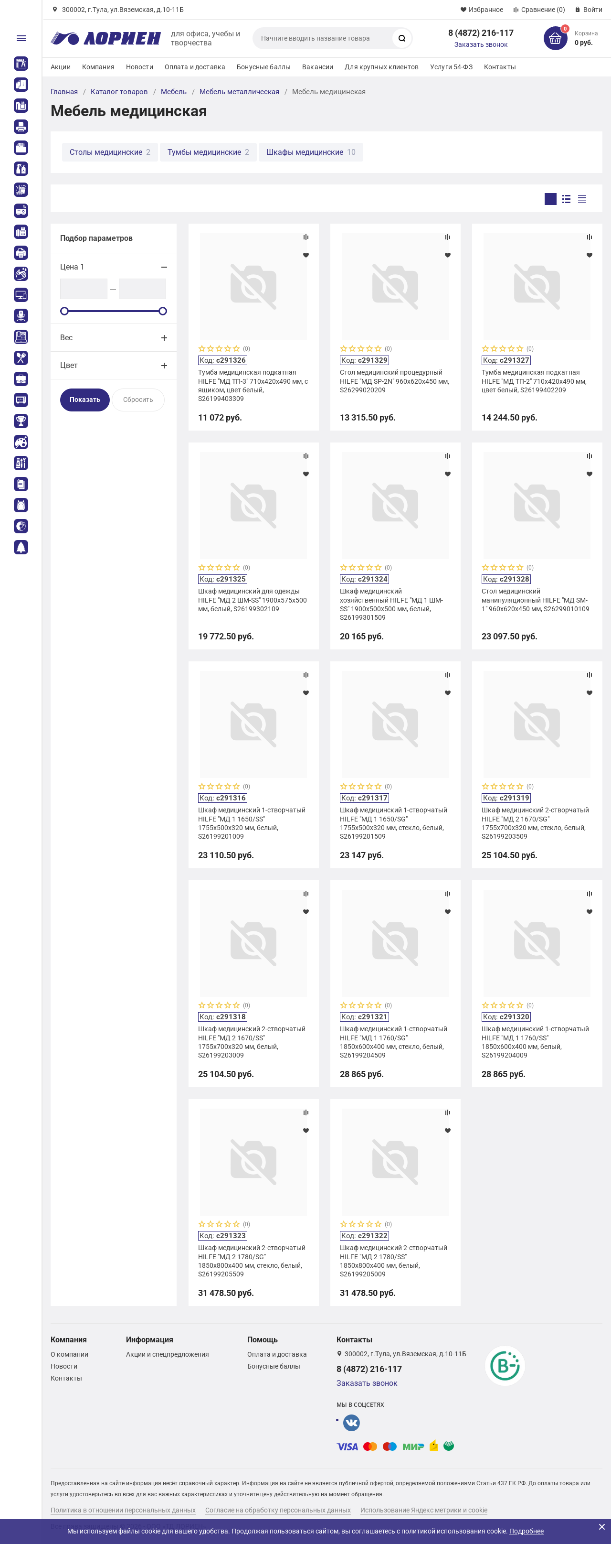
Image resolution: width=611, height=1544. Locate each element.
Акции (61, 67)
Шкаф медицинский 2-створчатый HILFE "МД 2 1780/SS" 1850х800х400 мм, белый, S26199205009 (393, 1261)
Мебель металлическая (239, 91)
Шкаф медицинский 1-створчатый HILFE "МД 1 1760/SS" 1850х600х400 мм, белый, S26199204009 (535, 1042)
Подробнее (526, 1531)
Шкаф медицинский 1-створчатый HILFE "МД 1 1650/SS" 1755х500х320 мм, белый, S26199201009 (252, 823)
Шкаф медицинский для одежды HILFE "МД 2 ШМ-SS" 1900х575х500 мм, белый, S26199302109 (252, 599)
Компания (98, 67)
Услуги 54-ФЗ (451, 67)
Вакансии (317, 67)
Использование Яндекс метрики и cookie (423, 1510)
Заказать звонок (481, 44)
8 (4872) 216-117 (481, 33)
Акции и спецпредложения (167, 1354)
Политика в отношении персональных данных (123, 1510)
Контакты (500, 67)
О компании (69, 1354)
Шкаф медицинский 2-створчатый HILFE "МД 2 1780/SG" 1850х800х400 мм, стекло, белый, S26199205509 (252, 1261)
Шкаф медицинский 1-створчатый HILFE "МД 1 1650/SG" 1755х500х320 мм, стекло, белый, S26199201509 (393, 823)
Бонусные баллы (264, 67)
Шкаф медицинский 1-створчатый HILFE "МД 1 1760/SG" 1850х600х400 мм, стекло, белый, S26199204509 (393, 1042)
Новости (139, 67)
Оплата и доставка (195, 67)
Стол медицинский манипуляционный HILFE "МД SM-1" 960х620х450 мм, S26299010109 (536, 599)
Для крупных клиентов (382, 67)
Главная (64, 91)
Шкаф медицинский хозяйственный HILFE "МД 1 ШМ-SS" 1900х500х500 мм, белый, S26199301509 (391, 604)
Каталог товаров (119, 91)
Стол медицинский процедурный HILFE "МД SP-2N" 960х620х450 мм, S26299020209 (394, 380)
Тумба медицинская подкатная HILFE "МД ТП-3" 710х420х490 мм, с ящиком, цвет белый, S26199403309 (253, 385)
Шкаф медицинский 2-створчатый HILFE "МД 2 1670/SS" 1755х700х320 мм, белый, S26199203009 (252, 1042)
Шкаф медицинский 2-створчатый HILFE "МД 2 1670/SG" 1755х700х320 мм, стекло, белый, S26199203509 (535, 823)
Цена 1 (72, 266)
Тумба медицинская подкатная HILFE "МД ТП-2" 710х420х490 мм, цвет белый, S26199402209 (534, 380)
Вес (66, 337)
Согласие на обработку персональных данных (278, 1510)
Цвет (69, 365)
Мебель (174, 91)
